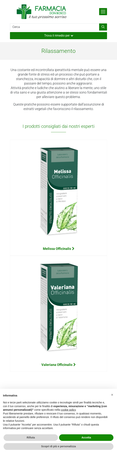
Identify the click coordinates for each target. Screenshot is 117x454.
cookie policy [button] (68, 409)
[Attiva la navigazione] (103, 11)
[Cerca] (54, 27)
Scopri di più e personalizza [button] (58, 446)
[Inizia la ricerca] (103, 27)
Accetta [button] (86, 437)
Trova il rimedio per (58, 35)
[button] (112, 395)
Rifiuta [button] (31, 437)
